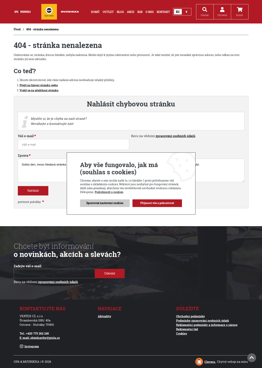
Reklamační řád (187, 329)
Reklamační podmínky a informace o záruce (207, 325)
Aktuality (104, 316)
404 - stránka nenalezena (42, 29)
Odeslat (109, 273)
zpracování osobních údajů (175, 136)
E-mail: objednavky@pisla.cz (40, 338)
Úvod (17, 29)
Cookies (181, 333)
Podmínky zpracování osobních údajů (202, 320)
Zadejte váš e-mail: (28, 266)
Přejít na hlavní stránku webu (39, 85)
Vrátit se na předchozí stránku (39, 90)
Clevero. (210, 362)
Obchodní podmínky (190, 316)
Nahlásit (33, 190)
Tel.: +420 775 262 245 (34, 333)
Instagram (29, 346)
